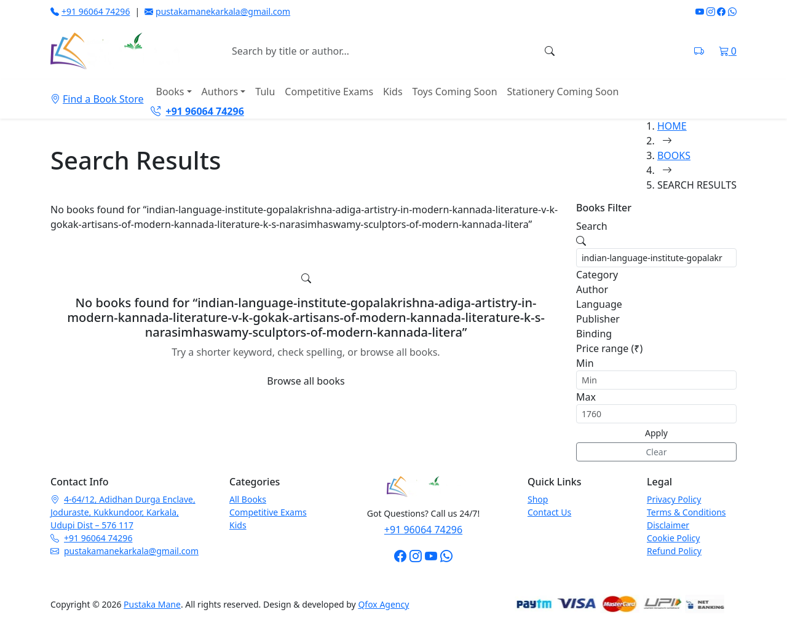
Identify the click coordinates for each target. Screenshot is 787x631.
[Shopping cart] (728, 51)
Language (599, 304)
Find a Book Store (96, 99)
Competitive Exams (329, 91)
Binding (594, 333)
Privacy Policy (674, 499)
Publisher (598, 319)
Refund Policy (674, 551)
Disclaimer (668, 525)
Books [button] (170, 91)
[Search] (550, 51)
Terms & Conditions (686, 512)
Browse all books (305, 381)
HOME (672, 126)
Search (591, 226)
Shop (538, 499)
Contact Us (549, 512)
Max (586, 397)
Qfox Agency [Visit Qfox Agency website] (383, 604)
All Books (247, 499)
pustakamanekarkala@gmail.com (217, 11)
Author (592, 289)
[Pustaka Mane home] (115, 51)
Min (585, 363)
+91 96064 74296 (90, 11)
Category (597, 274)
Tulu (265, 91)
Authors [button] (220, 91)
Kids (393, 91)
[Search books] (380, 51)
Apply (656, 433)
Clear (656, 452)
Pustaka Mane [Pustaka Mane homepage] (152, 604)
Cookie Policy (673, 538)
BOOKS (673, 155)
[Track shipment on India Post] (699, 51)
